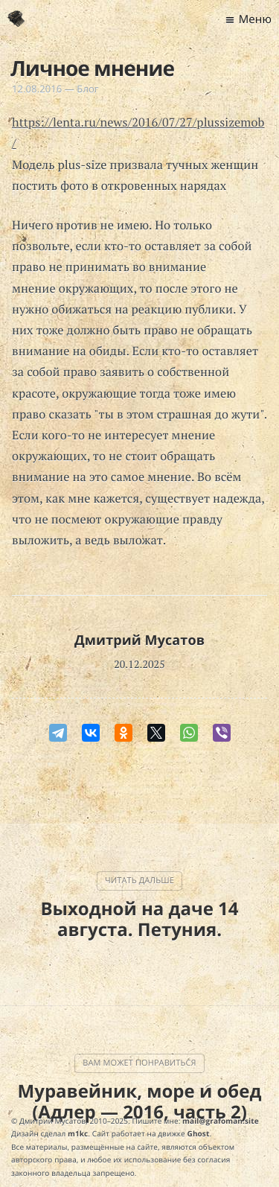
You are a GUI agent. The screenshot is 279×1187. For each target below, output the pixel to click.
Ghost (198, 1133)
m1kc (78, 1133)
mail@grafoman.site (220, 1121)
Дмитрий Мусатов (139, 640)
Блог (87, 88)
